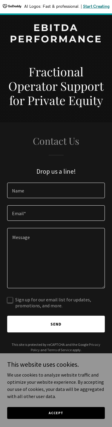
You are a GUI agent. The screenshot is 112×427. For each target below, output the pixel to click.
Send (56, 324)
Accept (56, 413)
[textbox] (56, 190)
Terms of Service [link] (59, 350)
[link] (56, 41)
